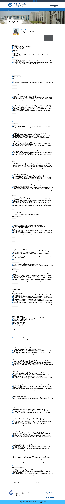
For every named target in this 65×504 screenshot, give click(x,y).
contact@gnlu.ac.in (20, 495)
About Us (21, 501)
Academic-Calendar (25, 501)
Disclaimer (42, 501)
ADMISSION (54, 6)
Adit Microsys (42, 502)
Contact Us (9, 10)
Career (36, 501)
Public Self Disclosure (32, 501)
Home (18, 501)
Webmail (39, 501)
